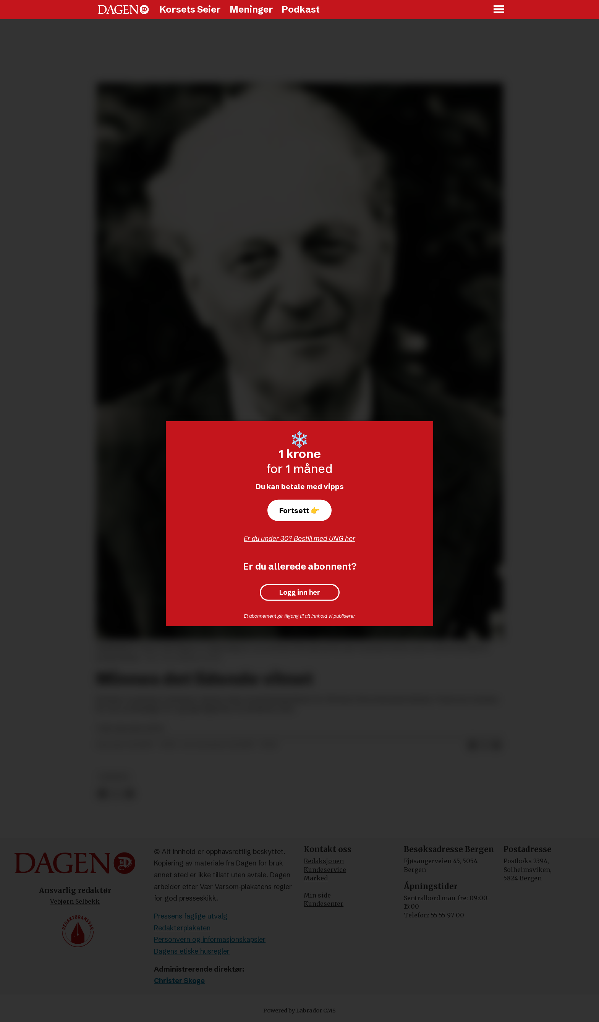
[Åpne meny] (499, 10)
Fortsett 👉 (299, 510)
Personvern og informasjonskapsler (210, 939)
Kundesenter (323, 903)
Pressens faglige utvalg (190, 916)
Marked (316, 878)
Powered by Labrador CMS (299, 1010)
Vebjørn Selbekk (75, 901)
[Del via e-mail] (496, 745)
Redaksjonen (324, 861)
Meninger (251, 9)
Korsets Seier (190, 9)
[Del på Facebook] (472, 745)
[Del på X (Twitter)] (484, 745)
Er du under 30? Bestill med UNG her (299, 538)
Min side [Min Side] (317, 895)
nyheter (114, 777)
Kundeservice (325, 869)
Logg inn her (299, 592)
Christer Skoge (179, 980)
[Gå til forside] (123, 9)
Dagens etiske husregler (192, 951)
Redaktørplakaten (182, 928)
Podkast (301, 9)
